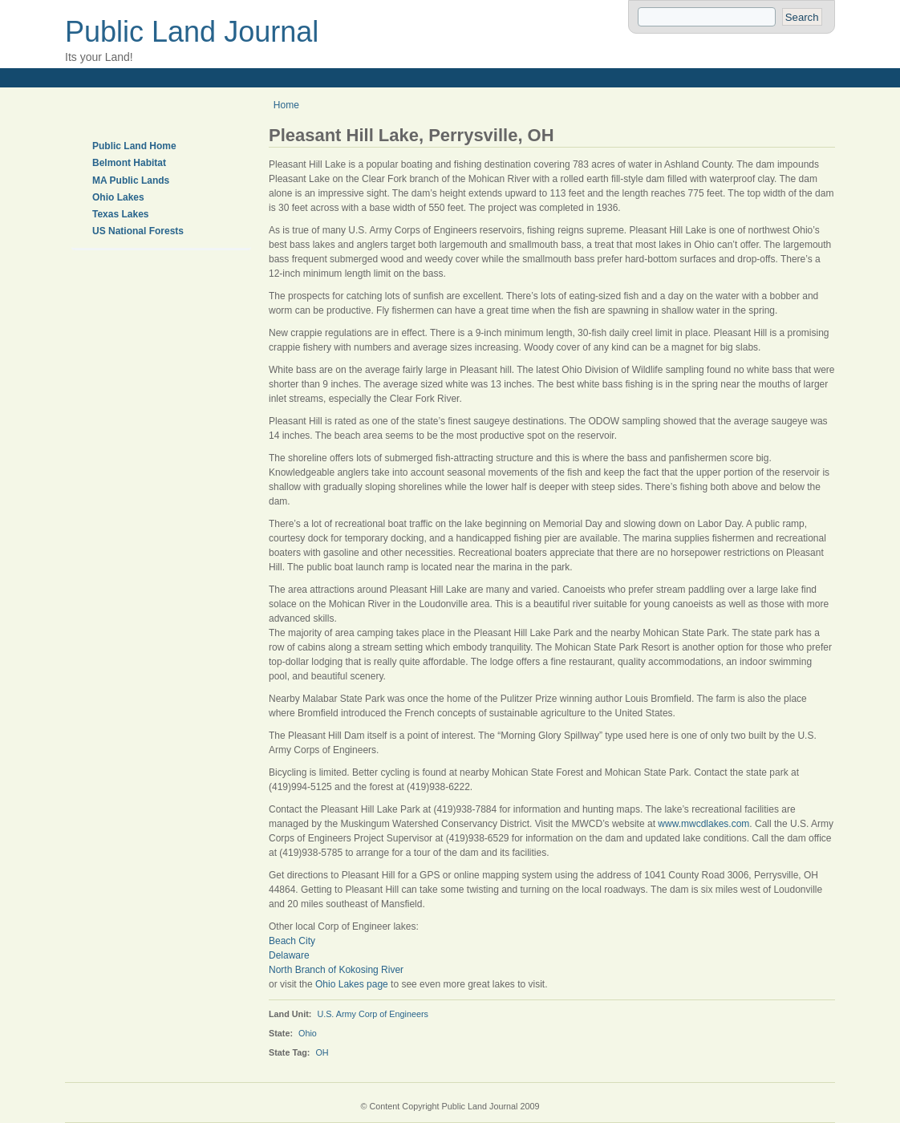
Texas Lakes (120, 214)
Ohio (307, 1033)
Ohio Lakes (118, 197)
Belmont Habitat (129, 162)
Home (286, 105)
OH (321, 1052)
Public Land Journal (191, 31)
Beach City (292, 941)
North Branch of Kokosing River (336, 969)
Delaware (289, 955)
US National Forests (138, 231)
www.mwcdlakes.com (703, 823)
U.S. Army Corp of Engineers (372, 1014)
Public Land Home (134, 146)
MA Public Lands (130, 180)
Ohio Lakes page (351, 984)
